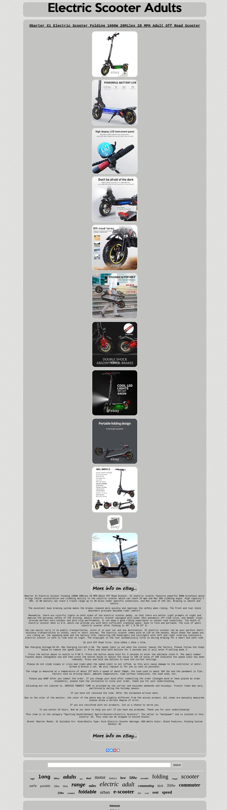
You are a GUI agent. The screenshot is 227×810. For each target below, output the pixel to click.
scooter (190, 776)
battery (113, 778)
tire (139, 793)
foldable (87, 791)
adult (128, 784)
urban (105, 792)
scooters (71, 793)
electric (109, 784)
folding (160, 776)
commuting (146, 786)
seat (155, 792)
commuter (189, 785)
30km (56, 786)
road (147, 793)
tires (65, 786)
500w (133, 778)
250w (61, 792)
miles (92, 786)
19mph (174, 779)
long (44, 777)
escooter (144, 778)
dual (88, 778)
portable (45, 786)
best (123, 778)
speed (167, 792)
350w (171, 785)
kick (160, 786)
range (78, 784)
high (32, 779)
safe (33, 786)
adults (69, 777)
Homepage (115, 806)
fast (81, 779)
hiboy (56, 778)
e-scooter (124, 791)
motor (100, 777)
